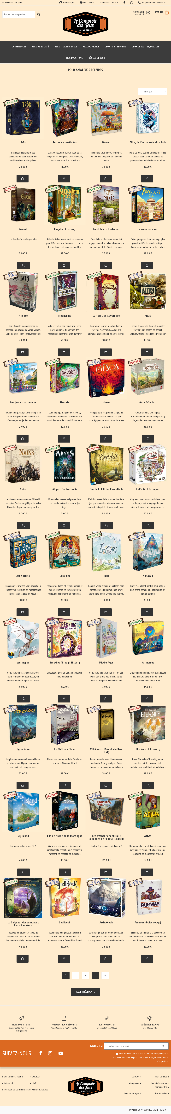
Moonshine (64, 315)
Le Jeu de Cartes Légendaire (23, 239)
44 (23, 946)
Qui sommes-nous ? (109, 2)
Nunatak (148, 576)
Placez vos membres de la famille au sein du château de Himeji (64, 761)
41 (65, 600)
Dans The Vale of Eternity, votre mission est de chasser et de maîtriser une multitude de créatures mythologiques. (147, 763)
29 (23, 426)
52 (148, 513)
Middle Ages (106, 662)
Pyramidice (23, 749)
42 (65, 426)
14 (65, 166)
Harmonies (148, 662)
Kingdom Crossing (64, 229)
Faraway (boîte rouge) (148, 922)
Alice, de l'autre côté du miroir (148, 142)
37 (65, 253)
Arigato (23, 315)
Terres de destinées (65, 142)
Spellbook (64, 922)
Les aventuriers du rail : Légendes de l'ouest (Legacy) (106, 838)
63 (23, 686)
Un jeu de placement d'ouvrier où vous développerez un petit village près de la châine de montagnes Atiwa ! (148, 850)
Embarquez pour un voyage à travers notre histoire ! (64, 674)
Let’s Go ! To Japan (147, 489)
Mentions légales (40, 1089)
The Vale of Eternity (148, 749)
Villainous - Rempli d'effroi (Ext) (106, 751)
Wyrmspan (23, 662)
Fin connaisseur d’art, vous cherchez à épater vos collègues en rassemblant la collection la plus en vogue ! (23, 590)
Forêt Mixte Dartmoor (106, 229)
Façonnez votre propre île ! (23, 846)
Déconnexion (161, 1093)
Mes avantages (131, 1093)
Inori (106, 576)
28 (148, 253)
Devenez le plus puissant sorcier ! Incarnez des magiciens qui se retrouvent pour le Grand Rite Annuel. (65, 936)
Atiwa (147, 836)
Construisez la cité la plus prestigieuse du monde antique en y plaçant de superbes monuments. (148, 416)
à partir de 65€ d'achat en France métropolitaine (21, 1024)
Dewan (106, 142)
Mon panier (134, 1083)
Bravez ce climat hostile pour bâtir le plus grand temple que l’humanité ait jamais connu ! (147, 590)
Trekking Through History (65, 662)
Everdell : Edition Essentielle (106, 489)
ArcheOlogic (106, 922)
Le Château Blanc (64, 749)
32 (106, 686)
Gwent (23, 229)
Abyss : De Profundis (64, 489)
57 (148, 860)
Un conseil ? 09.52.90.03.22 (107, 1022)
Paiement (8, 1083)
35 (23, 253)
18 (106, 340)
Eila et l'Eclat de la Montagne (64, 836)
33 (23, 773)
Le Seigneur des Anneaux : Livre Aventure (23, 924)
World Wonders (148, 402)
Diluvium (65, 576)
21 (65, 340)
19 (148, 166)
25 (106, 426)
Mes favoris (87, 2)
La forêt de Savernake (106, 315)
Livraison (36, 1076)
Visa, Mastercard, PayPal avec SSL (64, 1022)
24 (23, 166)
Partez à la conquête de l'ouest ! (106, 846)
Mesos (106, 402)
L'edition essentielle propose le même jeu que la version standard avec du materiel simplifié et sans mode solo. (106, 503)
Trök (23, 142)
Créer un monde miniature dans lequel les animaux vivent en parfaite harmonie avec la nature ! (148, 676)
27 (106, 253)
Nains (23, 489)
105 (106, 860)
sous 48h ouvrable (149, 1022)
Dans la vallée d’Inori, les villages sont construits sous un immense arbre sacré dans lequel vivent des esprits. (106, 590)
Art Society (23, 576)
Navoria (64, 402)
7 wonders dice (148, 229)
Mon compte (66, 2)
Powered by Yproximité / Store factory (147, 1110)
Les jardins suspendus (23, 402)
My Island (23, 836)
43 (148, 600)
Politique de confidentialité (17, 1089)
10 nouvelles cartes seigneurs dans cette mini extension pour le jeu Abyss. (64, 503)
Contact (135, 1076)
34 (106, 166)
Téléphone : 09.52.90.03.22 (152, 2)
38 (148, 426)
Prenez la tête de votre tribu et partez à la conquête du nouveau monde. (106, 156)
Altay (148, 315)
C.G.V (34, 1083)
